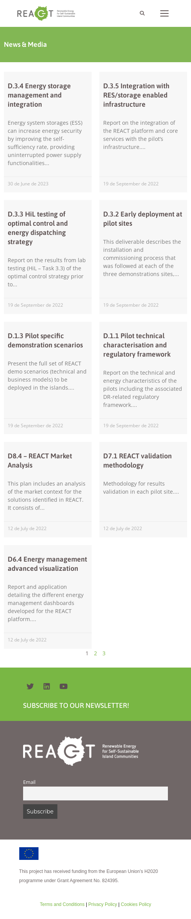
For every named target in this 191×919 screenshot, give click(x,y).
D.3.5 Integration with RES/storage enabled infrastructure (136, 95)
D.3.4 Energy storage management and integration (39, 95)
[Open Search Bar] (142, 13)
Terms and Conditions (62, 904)
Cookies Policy (135, 904)
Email (29, 782)
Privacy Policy (102, 904)
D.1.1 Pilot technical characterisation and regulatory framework (137, 345)
